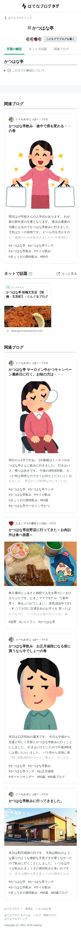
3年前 (52, 523)
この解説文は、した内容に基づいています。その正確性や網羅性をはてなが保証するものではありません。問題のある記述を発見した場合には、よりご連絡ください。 (24, 71)
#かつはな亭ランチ (41, 245)
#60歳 (44, 500)
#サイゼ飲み (42, 251)
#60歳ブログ (56, 776)
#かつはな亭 (17, 245)
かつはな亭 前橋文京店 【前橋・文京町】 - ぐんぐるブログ (27, 294)
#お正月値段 (45, 771)
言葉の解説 (14, 49)
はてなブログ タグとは (17, 915)
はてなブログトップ (15, 918)
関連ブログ (61, 49)
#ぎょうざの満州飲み (23, 256)
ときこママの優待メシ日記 (31, 523)
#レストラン (27, 622)
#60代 (44, 256)
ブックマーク (15, 287)
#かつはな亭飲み (20, 251)
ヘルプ (37, 915)
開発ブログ (50, 915)
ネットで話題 (38, 49)
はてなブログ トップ (18, 17)
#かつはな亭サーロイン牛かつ (29, 505)
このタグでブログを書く (60, 39)
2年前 (44, 119)
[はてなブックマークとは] (30, 273)
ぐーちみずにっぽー (27, 119)
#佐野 (12, 622)
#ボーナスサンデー (22, 776)
